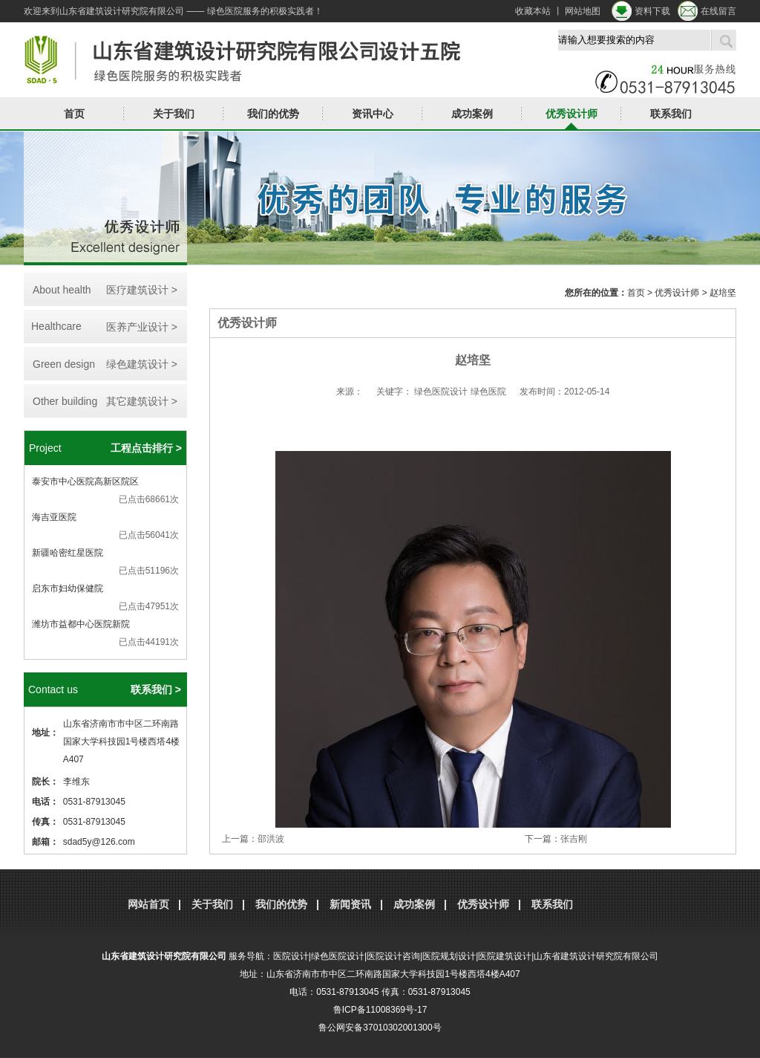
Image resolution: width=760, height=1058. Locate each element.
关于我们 (173, 114)
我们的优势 (273, 114)
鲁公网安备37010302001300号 (379, 1027)
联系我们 (671, 114)
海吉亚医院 (54, 517)
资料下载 (652, 11)
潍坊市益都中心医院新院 (81, 624)
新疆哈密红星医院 (67, 553)
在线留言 (718, 11)
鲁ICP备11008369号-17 (380, 1010)
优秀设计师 (571, 114)
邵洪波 (271, 839)
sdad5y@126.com (99, 842)
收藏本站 (533, 11)
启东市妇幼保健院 (67, 588)
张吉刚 (573, 839)
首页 (74, 114)
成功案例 (472, 114)
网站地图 (582, 11)
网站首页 (148, 904)
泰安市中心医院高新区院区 (85, 481)
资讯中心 (372, 114)
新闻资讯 (350, 904)
